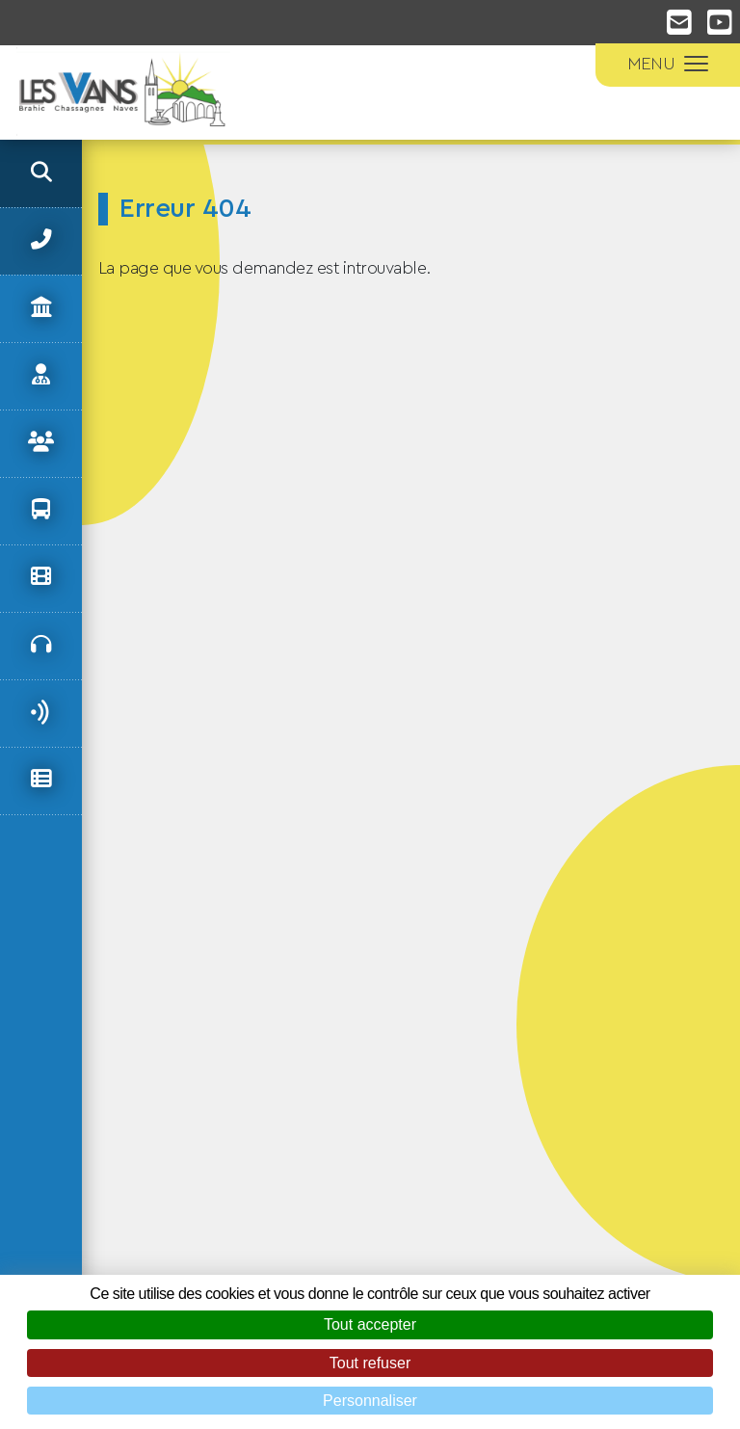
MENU (668, 64)
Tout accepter (370, 1324)
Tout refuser (370, 1363)
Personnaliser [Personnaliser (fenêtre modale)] (370, 1400)
